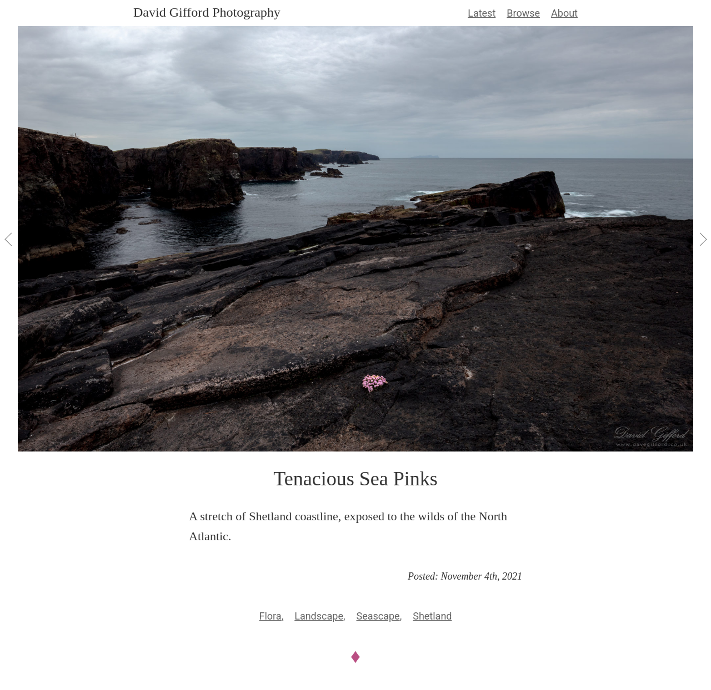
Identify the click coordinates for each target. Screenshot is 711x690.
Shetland (432, 616)
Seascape (377, 616)
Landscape (318, 616)
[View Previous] (9, 239)
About (564, 13)
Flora (270, 616)
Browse (523, 13)
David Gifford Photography (207, 12)
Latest (481, 13)
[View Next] (702, 239)
